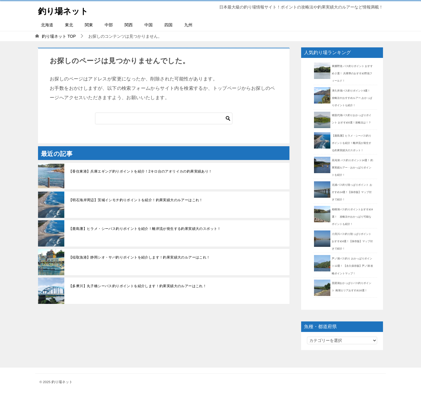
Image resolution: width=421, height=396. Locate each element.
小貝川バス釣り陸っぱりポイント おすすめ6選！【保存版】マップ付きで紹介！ (352, 241)
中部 (109, 25)
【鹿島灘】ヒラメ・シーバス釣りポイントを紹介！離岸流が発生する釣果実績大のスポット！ (145, 229)
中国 (148, 25)
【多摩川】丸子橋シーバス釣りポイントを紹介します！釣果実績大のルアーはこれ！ (137, 286)
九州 (188, 25)
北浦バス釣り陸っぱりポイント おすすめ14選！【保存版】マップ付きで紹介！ (352, 192)
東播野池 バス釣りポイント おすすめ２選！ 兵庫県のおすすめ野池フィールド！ (352, 73)
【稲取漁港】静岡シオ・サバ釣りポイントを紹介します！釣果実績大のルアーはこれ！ (139, 257)
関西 (129, 25)
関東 (89, 25)
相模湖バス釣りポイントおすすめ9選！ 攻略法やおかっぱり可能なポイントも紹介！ (352, 216)
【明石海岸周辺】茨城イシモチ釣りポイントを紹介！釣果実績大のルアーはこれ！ (136, 200)
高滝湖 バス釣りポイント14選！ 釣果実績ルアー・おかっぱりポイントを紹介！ (352, 167)
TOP (59, 36)
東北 (69, 25)
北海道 (47, 25)
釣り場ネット (65, 10)
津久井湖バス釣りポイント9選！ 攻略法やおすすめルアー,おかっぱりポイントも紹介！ (352, 98)
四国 (168, 25)
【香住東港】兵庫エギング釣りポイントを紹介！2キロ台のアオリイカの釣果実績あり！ (140, 171)
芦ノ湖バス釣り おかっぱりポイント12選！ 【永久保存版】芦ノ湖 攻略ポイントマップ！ (352, 266)
